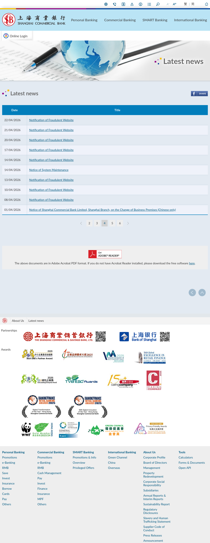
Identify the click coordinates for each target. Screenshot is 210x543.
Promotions (9, 457)
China (111, 462)
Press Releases (152, 535)
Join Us (132, 4)
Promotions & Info (84, 457)
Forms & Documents (192, 462)
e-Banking (8, 462)
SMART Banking (170, 20)
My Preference (106, 4)
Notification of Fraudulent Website (51, 120)
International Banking (197, 20)
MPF (40, 499)
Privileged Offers (83, 468)
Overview (79, 462)
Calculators (186, 457)
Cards (6, 494)
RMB (5, 468)
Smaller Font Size (168, 4)
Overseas (114, 468)
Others (6, 504)
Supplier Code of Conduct (154, 528)
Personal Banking (116, 20)
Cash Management (49, 473)
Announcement (153, 540)
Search (158, 4)
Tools (182, 452)
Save (5, 473)
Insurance (8, 483)
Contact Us (114, 4)
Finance (42, 488)
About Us (140, 4)
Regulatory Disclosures (150, 511)
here (192, 263)
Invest (6, 478)
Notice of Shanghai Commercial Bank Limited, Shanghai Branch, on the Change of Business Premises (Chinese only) (102, 209)
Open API (185, 468)
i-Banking (123, 4)
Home (206, 4)
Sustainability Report (156, 504)
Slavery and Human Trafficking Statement (156, 519)
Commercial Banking (143, 20)
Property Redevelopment (153, 474)
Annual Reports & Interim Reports (154, 497)
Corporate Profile (154, 457)
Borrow (7, 488)
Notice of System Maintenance (48, 170)
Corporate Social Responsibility (154, 483)
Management (151, 468)
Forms (149, 4)
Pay (4, 499)
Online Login (18, 36)
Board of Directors (155, 462)
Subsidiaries (150, 490)
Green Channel (117, 457)
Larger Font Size (174, 4)
